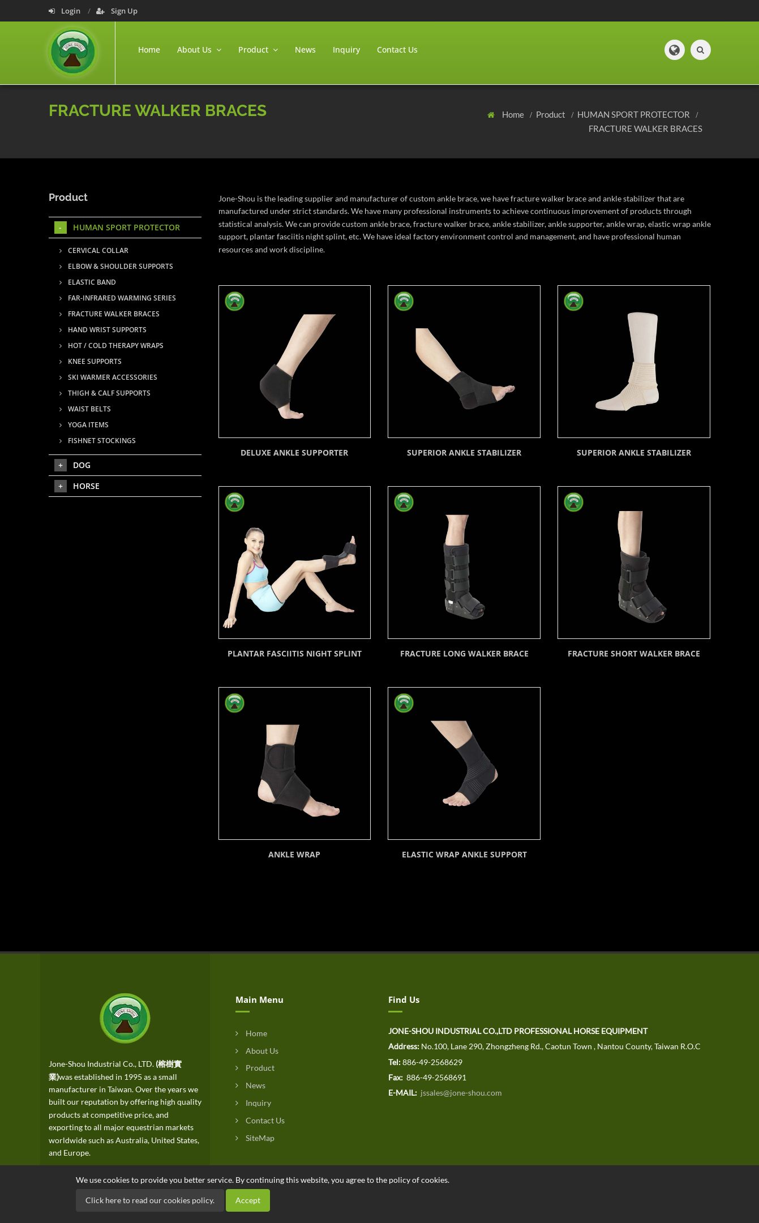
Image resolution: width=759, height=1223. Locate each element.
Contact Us (397, 49)
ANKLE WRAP (294, 854)
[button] (674, 50)
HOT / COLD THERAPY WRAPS (111, 345)
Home (149, 49)
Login (65, 11)
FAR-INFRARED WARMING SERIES (117, 298)
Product (551, 114)
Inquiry (346, 49)
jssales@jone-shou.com (460, 1092)
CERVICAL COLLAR (93, 250)
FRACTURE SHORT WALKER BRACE (634, 653)
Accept (247, 1200)
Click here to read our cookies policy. (150, 1200)
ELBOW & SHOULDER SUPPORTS (116, 266)
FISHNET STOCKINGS (97, 440)
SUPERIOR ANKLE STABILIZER (464, 452)
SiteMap (255, 1138)
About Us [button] (199, 49)
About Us (256, 1050)
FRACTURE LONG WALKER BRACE (464, 653)
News (305, 49)
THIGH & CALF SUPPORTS (105, 393)
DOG (72, 465)
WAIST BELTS (85, 409)
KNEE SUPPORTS (90, 361)
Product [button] (258, 49)
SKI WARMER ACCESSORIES (108, 377)
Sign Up (117, 11)
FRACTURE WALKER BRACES (645, 128)
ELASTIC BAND (87, 282)
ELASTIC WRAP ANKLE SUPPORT (464, 854)
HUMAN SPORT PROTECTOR (634, 114)
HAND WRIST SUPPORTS (103, 329)
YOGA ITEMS (84, 425)
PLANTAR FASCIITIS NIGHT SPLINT (295, 653)
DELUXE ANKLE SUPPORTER (294, 452)
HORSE (77, 486)
